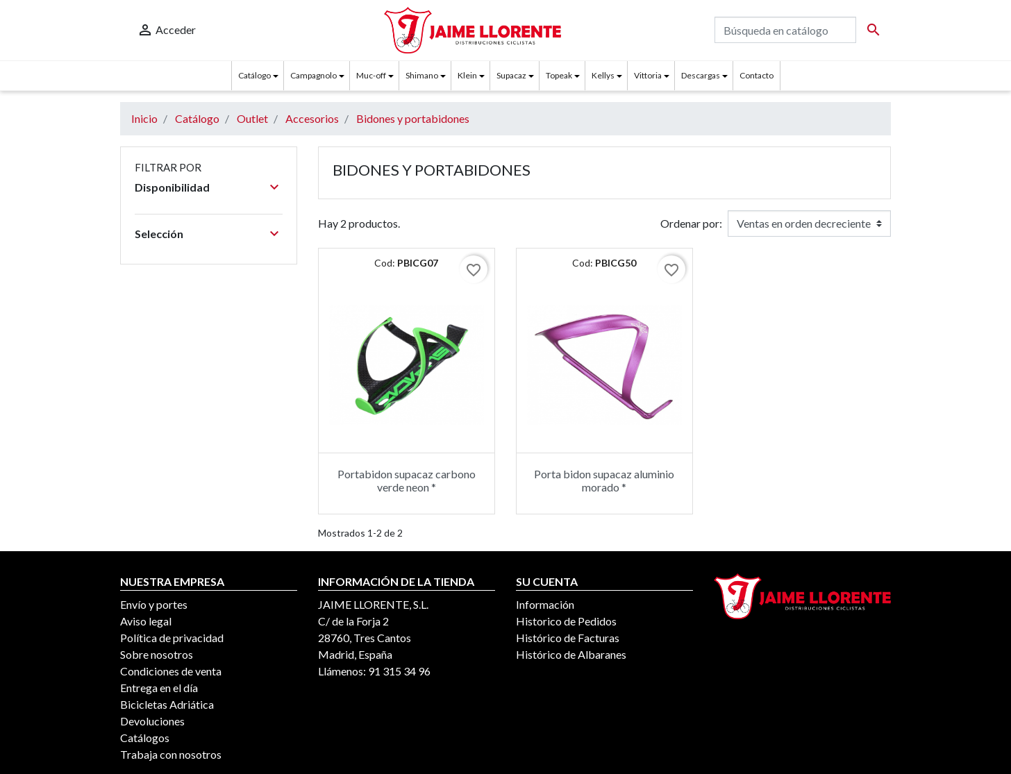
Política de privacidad (172, 637)
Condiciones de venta (171, 671)
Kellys (603, 75)
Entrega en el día (159, 687)
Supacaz (511, 75)
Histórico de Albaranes (571, 654)
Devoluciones (152, 720)
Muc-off (371, 75)
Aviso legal (146, 621)
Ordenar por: (691, 223)
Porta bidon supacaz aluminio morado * (604, 480)
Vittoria (648, 75)
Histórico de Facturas (567, 637)
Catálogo (254, 75)
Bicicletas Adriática (167, 704)
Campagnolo (313, 75)
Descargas (700, 75)
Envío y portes (153, 604)
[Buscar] (785, 30)
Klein (467, 75)
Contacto (757, 75)
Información (545, 604)
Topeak (559, 75)
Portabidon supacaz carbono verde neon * (406, 480)
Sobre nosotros (156, 654)
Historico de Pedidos (566, 621)
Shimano (422, 75)
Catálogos (144, 737)
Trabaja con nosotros (171, 754)
